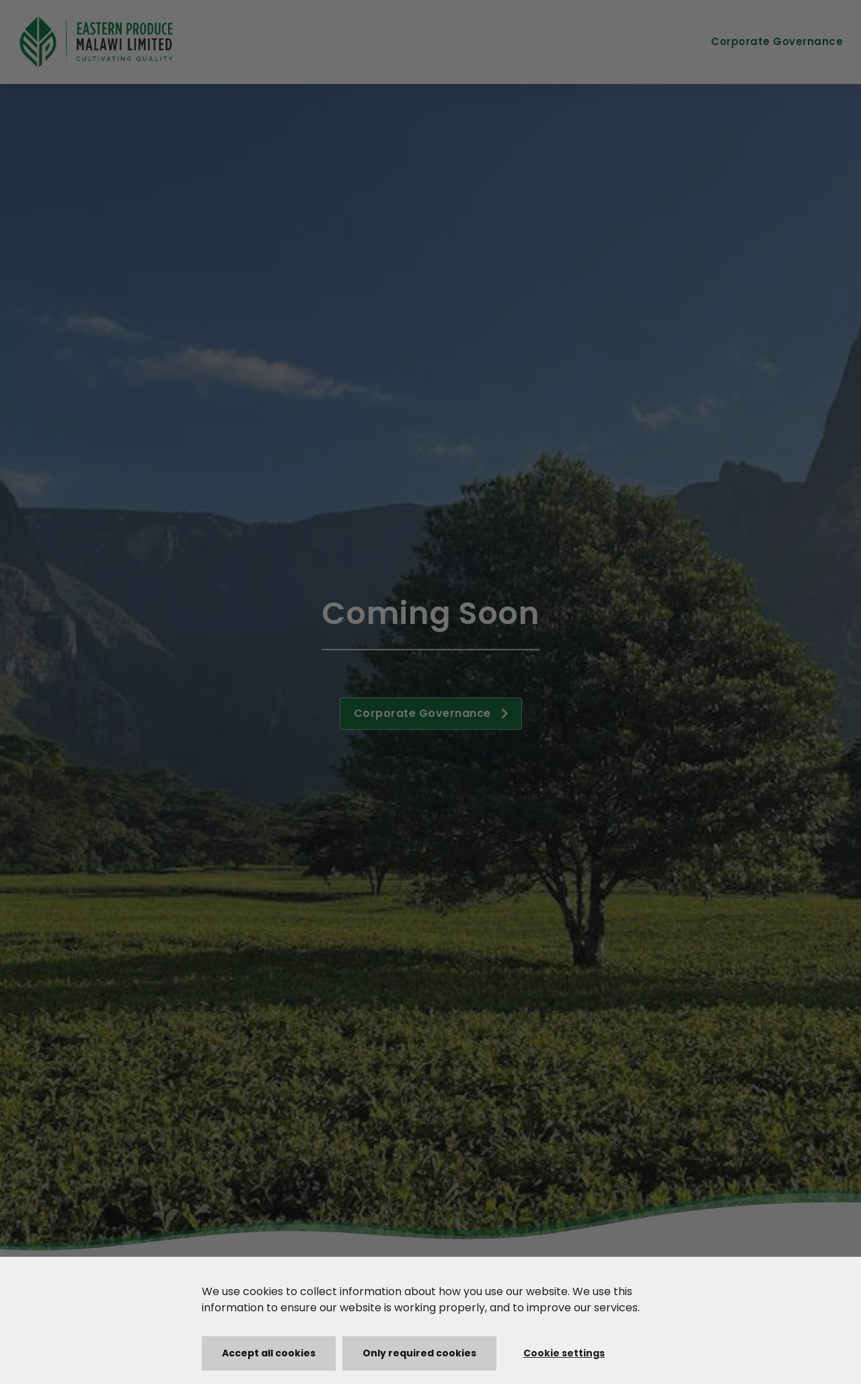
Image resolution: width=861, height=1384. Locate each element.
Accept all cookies (268, 1353)
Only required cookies (419, 1353)
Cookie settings (564, 1353)
